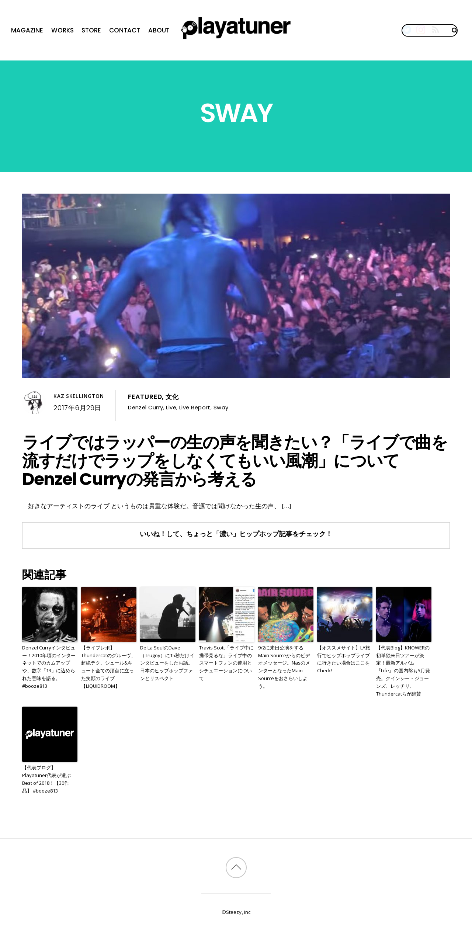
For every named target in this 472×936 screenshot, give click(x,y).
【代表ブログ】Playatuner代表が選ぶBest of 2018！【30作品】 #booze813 (46, 779)
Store (91, 30)
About (159, 30)
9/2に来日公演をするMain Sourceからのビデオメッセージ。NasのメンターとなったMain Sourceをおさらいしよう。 (284, 666)
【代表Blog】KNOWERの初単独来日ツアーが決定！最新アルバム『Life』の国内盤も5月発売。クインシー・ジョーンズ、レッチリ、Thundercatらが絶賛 (403, 670)
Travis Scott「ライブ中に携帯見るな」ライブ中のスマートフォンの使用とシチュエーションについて (226, 663)
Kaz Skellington (78, 396)
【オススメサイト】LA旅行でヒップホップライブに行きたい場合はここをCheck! (343, 659)
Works (62, 30)
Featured (145, 396)
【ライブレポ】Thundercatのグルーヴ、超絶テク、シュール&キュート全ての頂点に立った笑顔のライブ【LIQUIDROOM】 (108, 666)
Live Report (195, 407)
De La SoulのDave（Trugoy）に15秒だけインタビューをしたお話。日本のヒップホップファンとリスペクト (167, 663)
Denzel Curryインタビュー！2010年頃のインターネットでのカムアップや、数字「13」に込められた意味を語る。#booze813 (49, 666)
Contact (124, 30)
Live (171, 407)
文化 (172, 396)
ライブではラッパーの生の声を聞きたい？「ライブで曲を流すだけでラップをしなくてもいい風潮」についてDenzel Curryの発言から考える (235, 460)
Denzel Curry (145, 407)
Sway (221, 407)
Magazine (27, 30)
